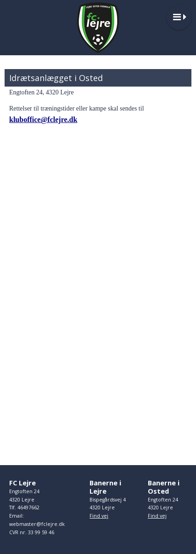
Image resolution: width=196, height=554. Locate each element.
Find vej (99, 516)
